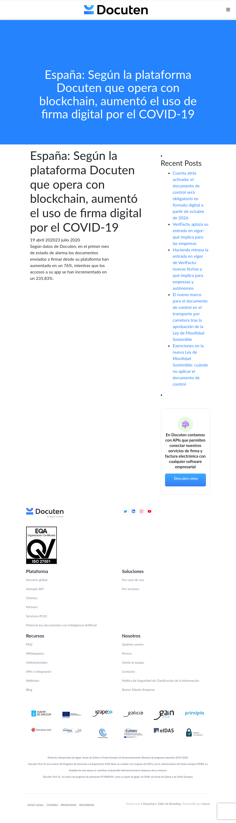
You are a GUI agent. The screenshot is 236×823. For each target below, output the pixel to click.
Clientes (31, 598)
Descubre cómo (186, 480)
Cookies (52, 804)
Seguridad (86, 804)
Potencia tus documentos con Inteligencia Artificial (61, 625)
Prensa (126, 653)
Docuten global (36, 580)
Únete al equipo (133, 662)
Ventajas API (35, 589)
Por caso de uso (133, 580)
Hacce (206, 803)
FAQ (29, 644)
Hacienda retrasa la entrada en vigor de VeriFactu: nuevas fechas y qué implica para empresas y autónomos (191, 269)
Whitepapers (35, 653)
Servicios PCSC (36, 616)
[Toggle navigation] (228, 10)
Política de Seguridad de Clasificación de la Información (160, 681)
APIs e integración (38, 671)
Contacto (128, 671)
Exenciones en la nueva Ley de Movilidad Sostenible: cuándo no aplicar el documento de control (190, 364)
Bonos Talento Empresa (138, 690)
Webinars (32, 681)
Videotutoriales (36, 662)
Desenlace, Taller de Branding (162, 803)
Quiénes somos (133, 644)
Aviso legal (35, 804)
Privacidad (68, 804)
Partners (32, 607)
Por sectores (130, 589)
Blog (29, 690)
